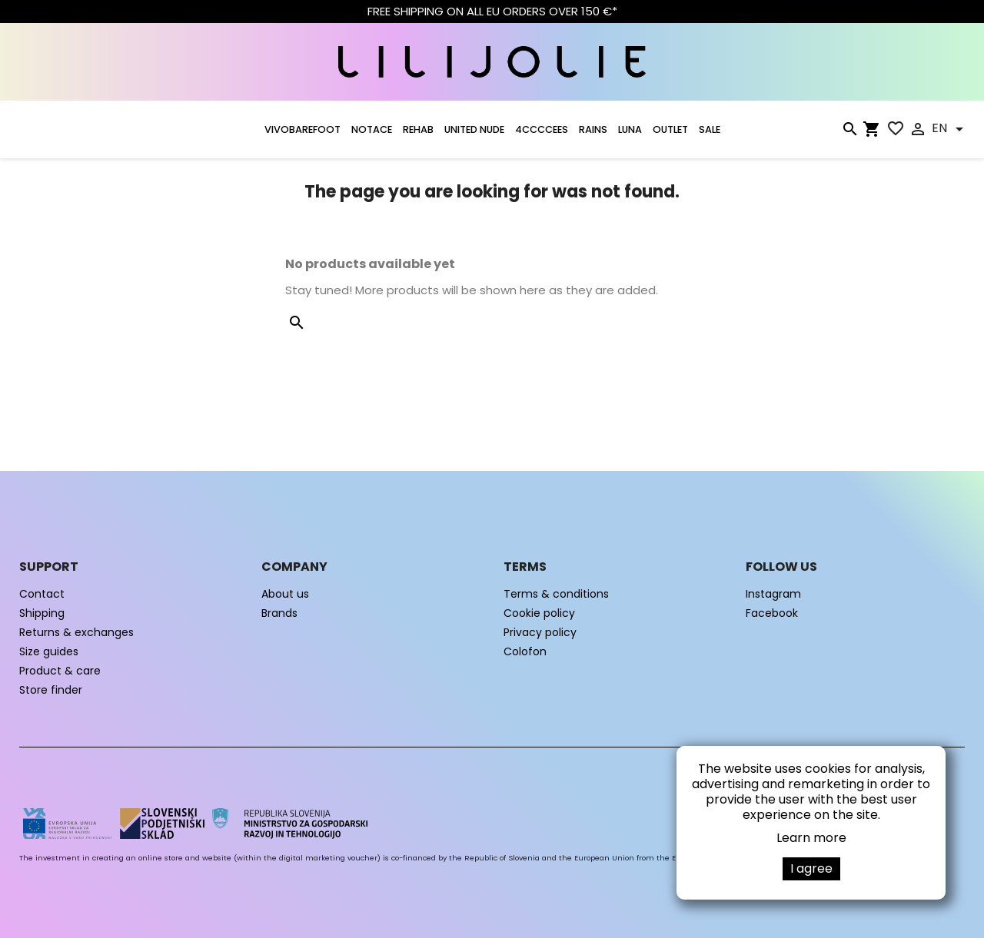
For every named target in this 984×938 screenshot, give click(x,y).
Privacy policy (540, 632)
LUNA (630, 129)
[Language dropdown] (950, 129)
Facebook (772, 613)
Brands (279, 613)
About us (285, 594)
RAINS (593, 129)
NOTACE (371, 129)
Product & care (60, 670)
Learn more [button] (811, 838)
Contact (42, 594)
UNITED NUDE (474, 129)
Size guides (48, 651)
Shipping (42, 613)
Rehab (418, 129)
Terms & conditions (556, 594)
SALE (709, 129)
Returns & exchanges (76, 632)
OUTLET (670, 129)
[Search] (849, 132)
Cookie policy (539, 613)
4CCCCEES (541, 129)
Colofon (525, 651)
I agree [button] (811, 868)
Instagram (773, 594)
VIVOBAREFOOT (302, 129)
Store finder (50, 690)
